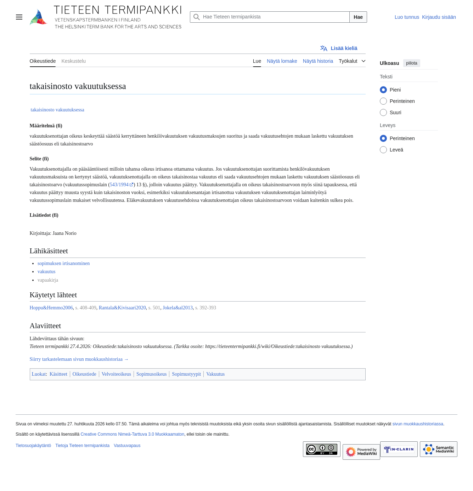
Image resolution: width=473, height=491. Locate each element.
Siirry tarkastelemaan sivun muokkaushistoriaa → (79, 359)
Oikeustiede (84, 374)
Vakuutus (215, 374)
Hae (358, 17)
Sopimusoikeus (151, 374)
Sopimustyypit (186, 374)
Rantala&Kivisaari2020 (122, 307)
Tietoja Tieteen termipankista (82, 445)
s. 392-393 (205, 307)
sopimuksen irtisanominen (64, 263)
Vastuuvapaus (127, 445)
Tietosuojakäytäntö (33, 445)
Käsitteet (58, 374)
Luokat (39, 374)
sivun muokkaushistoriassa (418, 423)
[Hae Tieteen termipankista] (270, 17)
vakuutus (47, 271)
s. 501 (154, 307)
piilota (411, 63)
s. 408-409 (85, 307)
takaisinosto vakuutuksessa (57, 109)
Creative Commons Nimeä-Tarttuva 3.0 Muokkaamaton (132, 434)
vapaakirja (48, 280)
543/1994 (119, 184)
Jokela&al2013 (178, 307)
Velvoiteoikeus (116, 374)
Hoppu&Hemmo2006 (51, 307)
